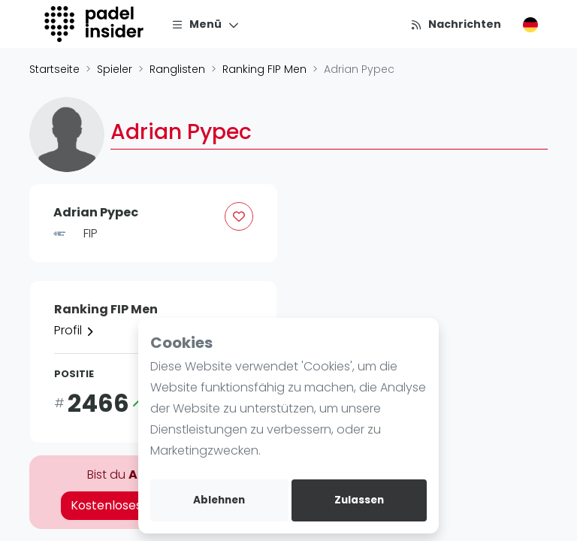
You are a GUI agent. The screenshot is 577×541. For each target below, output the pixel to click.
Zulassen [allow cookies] (359, 500)
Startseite (54, 69)
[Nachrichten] (455, 24)
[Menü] (205, 24)
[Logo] (95, 24)
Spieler (114, 69)
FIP (90, 233)
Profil (74, 330)
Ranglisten (177, 69)
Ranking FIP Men (264, 69)
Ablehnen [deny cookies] (219, 500)
